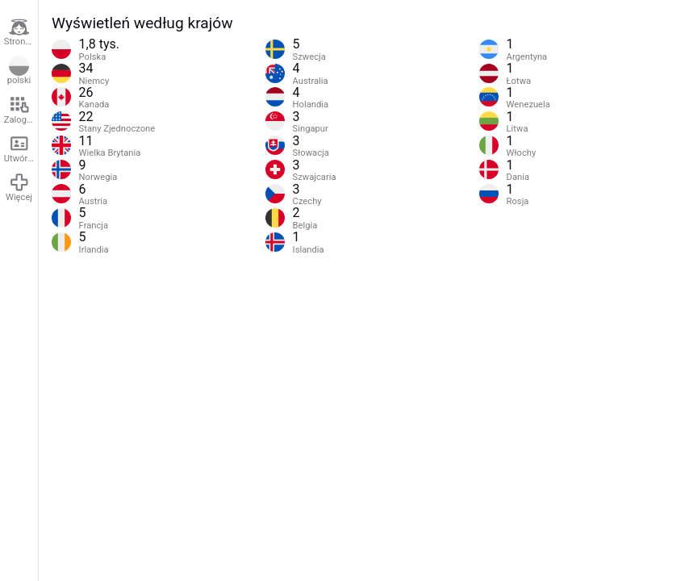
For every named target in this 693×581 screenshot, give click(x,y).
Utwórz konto (21, 148)
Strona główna (21, 32)
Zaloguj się (21, 109)
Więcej (19, 187)
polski (19, 71)
